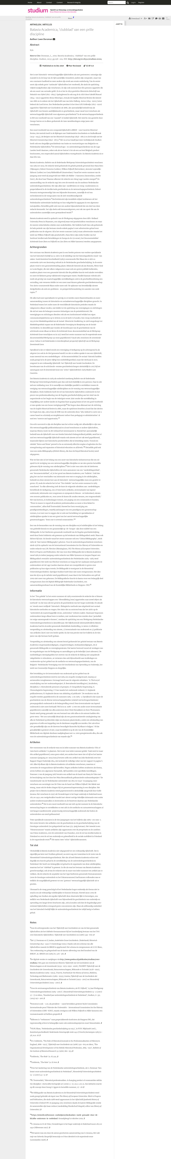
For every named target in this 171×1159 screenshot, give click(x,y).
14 (71, 736)
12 (74, 519)
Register (141, 2)
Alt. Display (168, 18)
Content (60, 2)
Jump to (119, 24)
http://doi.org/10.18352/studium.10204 (85, 59)
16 (50, 839)
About (39, 2)
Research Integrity (73, 2)
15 (42, 803)
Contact (49, 2)
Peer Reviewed (75, 65)
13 (90, 584)
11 (66, 466)
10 (84, 447)
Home (30, 2)
